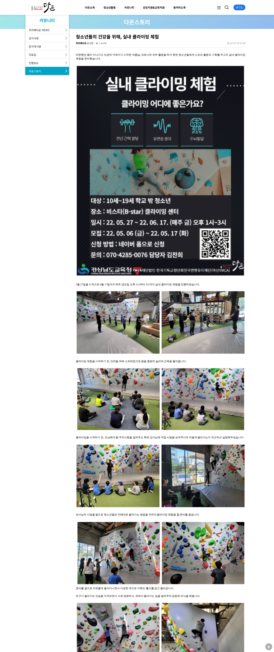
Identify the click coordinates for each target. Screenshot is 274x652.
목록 (239, 558)
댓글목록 (83, 592)
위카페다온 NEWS (39, 30)
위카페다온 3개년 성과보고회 (104, 577)
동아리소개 (179, 7)
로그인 (239, 7)
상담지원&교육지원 (154, 7)
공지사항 (34, 38)
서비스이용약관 (74, 643)
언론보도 (34, 63)
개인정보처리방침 (53, 643)
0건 (90, 43)
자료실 (32, 55)
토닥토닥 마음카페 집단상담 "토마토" (108, 569)
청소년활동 (109, 7)
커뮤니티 (129, 7)
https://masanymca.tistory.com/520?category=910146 (109, 512)
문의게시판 (35, 46)
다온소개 (90, 7)
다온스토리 (35, 71)
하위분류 (96, 7)
